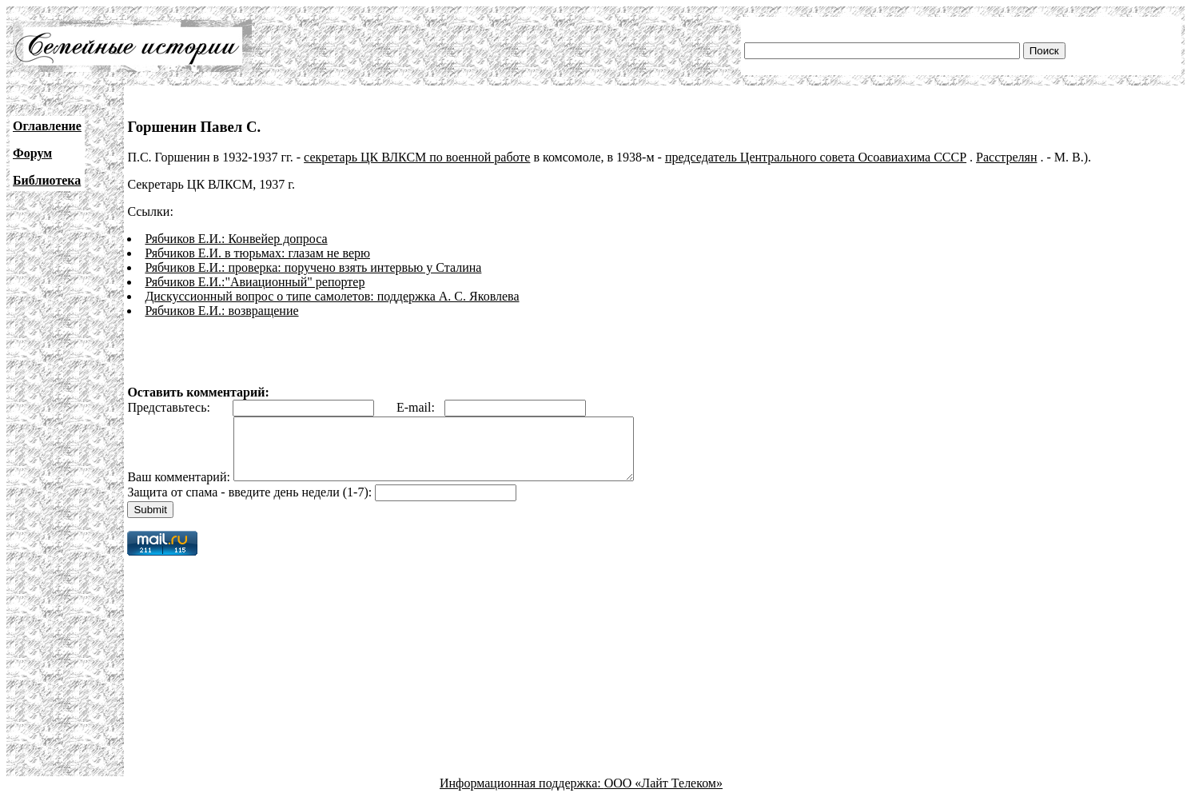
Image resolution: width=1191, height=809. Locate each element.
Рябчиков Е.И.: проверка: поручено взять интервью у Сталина (313, 267)
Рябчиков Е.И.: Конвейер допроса (236, 238)
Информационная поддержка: (522, 795)
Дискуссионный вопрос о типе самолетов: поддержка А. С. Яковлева (332, 296)
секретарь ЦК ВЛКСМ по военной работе (417, 157)
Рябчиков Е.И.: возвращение (221, 310)
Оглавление (47, 126)
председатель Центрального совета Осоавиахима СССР (815, 157)
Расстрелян (1006, 157)
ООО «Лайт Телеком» (663, 795)
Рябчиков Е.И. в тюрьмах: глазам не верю (257, 253)
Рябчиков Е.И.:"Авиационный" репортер (254, 282)
